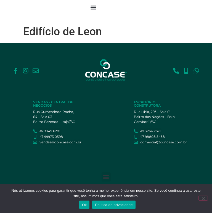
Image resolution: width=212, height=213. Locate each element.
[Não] (203, 198)
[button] (93, 7)
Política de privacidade (114, 205)
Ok (84, 205)
